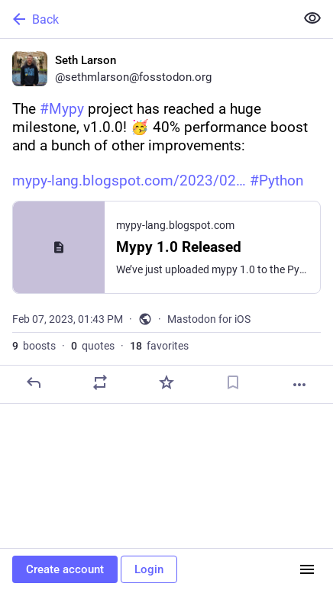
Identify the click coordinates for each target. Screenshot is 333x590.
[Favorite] (166, 382)
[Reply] (33, 382)
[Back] (146, 19)
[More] (299, 385)
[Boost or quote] (100, 382)
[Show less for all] (312, 18)
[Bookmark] (233, 382)
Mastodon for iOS (209, 319)
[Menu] (307, 569)
